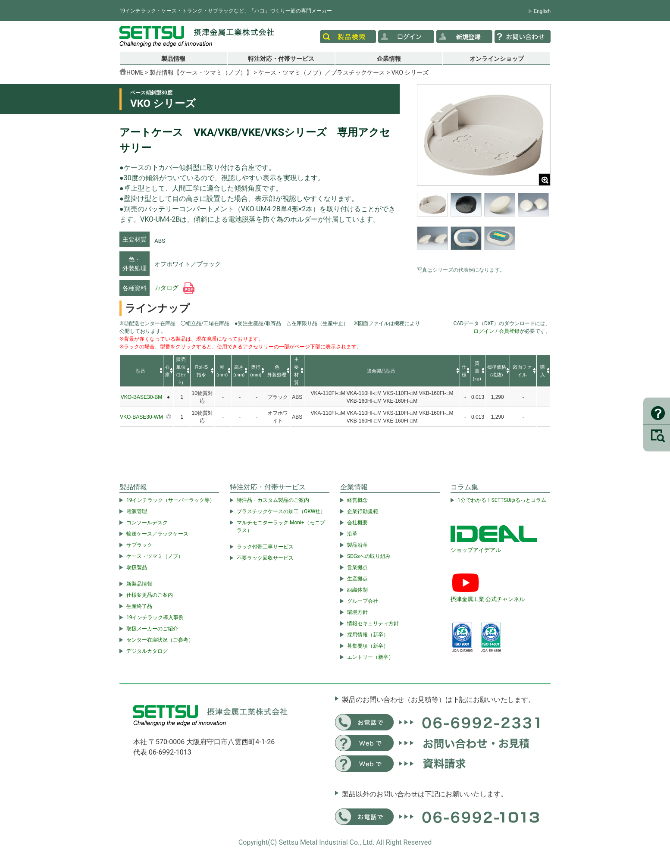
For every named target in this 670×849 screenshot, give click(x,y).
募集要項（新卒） (367, 646)
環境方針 (357, 612)
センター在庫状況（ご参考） (160, 640)
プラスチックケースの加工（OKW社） (281, 511)
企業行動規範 (362, 511)
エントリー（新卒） (370, 657)
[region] (484, 227)
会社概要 (357, 523)
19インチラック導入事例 (155, 617)
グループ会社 (362, 601)
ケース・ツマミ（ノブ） (154, 556)
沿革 (352, 534)
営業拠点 (357, 567)
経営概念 (357, 500)
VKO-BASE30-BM (142, 397)
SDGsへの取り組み (369, 556)
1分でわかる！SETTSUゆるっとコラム (501, 500)
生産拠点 (357, 579)
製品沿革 (357, 545)
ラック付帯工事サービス (265, 547)
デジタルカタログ (147, 651)
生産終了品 (139, 606)
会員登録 (509, 331)
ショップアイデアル (476, 550)
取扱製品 (136, 567)
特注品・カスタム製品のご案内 (273, 500)
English (542, 11)
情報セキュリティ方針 (373, 623)
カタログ (174, 287)
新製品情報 (139, 584)
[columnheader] (141, 371)
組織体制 (357, 590)
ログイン (483, 331)
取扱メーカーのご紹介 (152, 629)
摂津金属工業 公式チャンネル (488, 599)
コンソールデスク (147, 523)
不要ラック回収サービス (265, 558)
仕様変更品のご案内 (149, 595)
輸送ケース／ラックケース (157, 534)
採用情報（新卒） (367, 635)
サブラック (139, 545)
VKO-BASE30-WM (141, 417)
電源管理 (136, 511)
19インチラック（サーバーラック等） (170, 500)
